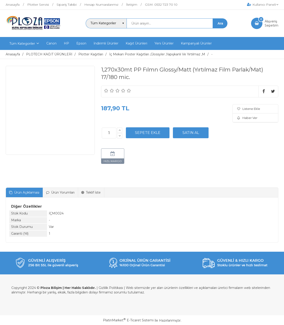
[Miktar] (109, 133)
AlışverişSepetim (271, 23)
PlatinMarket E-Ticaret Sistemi (128, 320)
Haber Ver (247, 118)
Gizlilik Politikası (111, 288)
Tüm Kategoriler (22, 44)
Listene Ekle (248, 109)
